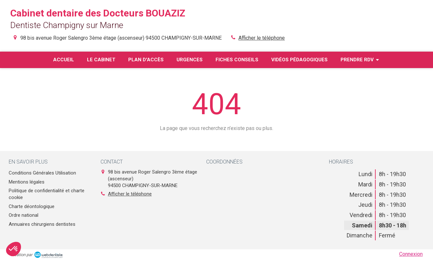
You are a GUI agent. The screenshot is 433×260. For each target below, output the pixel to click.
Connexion (411, 254)
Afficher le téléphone (261, 38)
